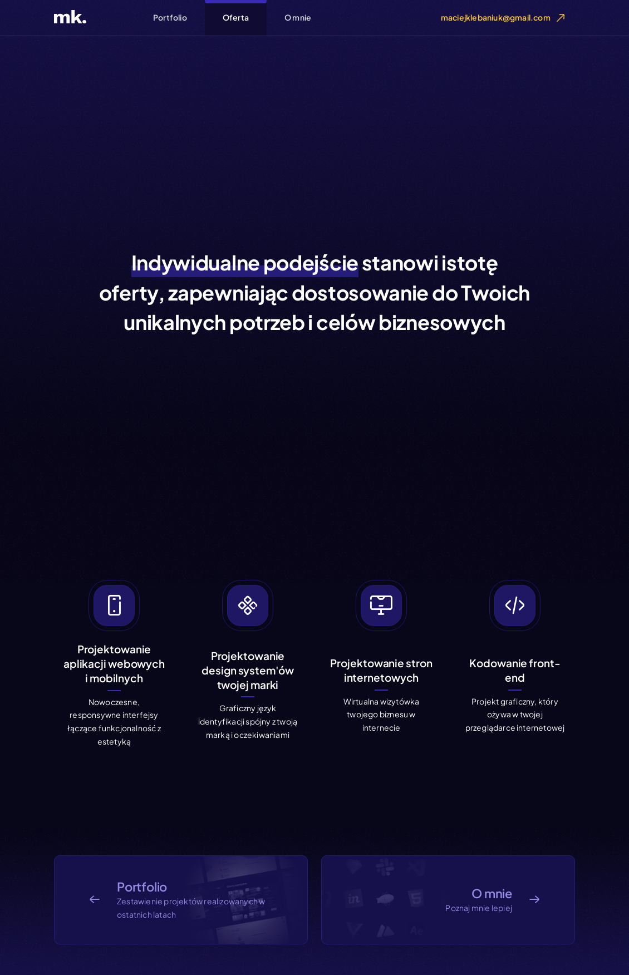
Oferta (236, 17)
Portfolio (170, 17)
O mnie (297, 17)
